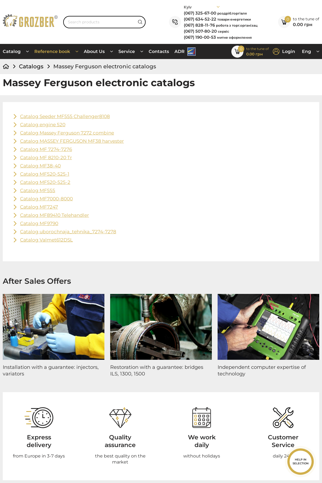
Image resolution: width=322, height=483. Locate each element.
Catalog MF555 (37, 190)
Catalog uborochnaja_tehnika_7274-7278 (68, 231)
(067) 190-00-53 (218, 37)
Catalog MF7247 (39, 207)
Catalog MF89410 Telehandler (54, 215)
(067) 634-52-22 (217, 19)
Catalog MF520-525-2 (45, 182)
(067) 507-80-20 (206, 31)
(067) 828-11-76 (220, 25)
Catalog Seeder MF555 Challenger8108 (65, 116)
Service (126, 51)
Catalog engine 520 (42, 124)
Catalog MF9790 (39, 223)
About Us (94, 51)
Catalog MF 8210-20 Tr (46, 157)
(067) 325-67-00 (215, 13)
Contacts (159, 51)
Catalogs (31, 66)
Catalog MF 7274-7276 (46, 149)
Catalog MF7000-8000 (46, 198)
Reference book (52, 51)
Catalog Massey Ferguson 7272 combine (67, 133)
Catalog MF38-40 (40, 166)
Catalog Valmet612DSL (46, 240)
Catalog (12, 51)
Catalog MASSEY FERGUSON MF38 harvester (72, 141)
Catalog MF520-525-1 (44, 174)
